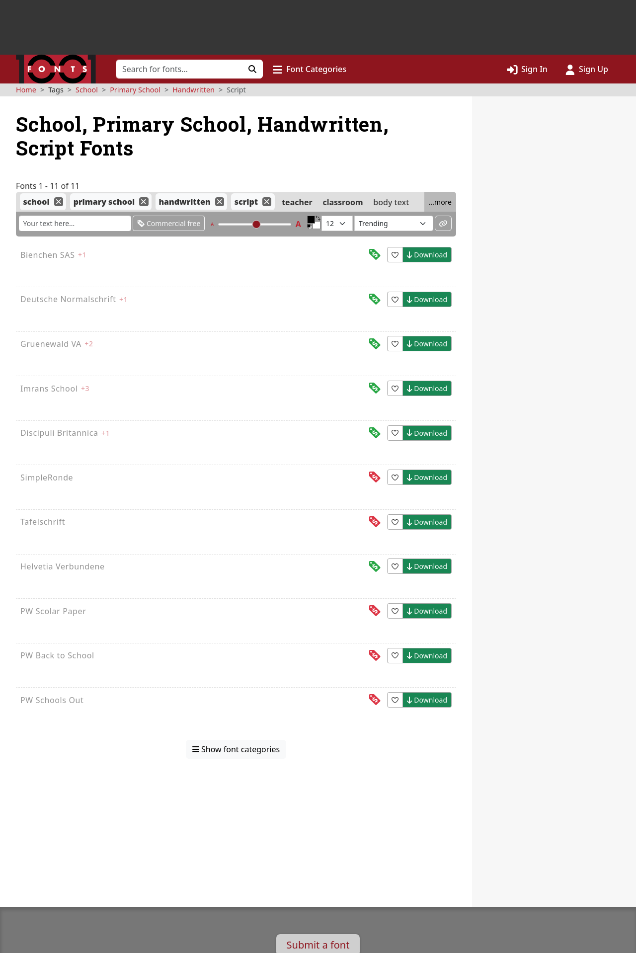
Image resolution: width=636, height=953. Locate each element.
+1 (82, 254)
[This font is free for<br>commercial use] (374, 254)
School (87, 89)
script (246, 201)
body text (391, 201)
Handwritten (193, 89)
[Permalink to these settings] (443, 223)
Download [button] (427, 254)
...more (440, 202)
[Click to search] (252, 69)
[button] (309, 69)
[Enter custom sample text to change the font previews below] (75, 223)
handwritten (184, 201)
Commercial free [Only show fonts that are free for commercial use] (168, 223)
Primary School (135, 89)
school (36, 201)
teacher (297, 201)
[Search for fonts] (179, 69)
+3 (85, 388)
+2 (88, 343)
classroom (342, 201)
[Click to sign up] (586, 69)
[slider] (256, 224)
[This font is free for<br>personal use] (374, 477)
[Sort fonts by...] (393, 223)
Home (26, 89)
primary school (104, 201)
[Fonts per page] (337, 223)
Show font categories (236, 749)
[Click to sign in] (527, 69)
